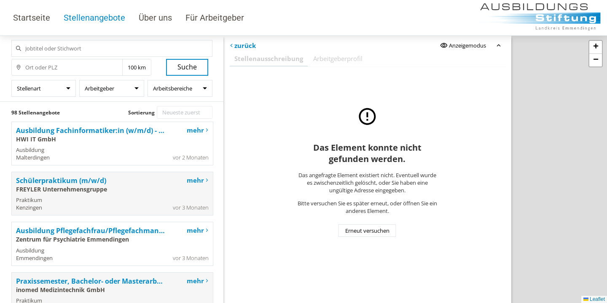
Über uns (155, 18)
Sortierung (141, 112)
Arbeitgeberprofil (338, 58)
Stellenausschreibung (268, 58)
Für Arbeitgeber (214, 18)
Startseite (31, 18)
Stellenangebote (94, 18)
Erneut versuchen (367, 230)
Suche (187, 67)
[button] (595, 47)
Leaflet (594, 299)
